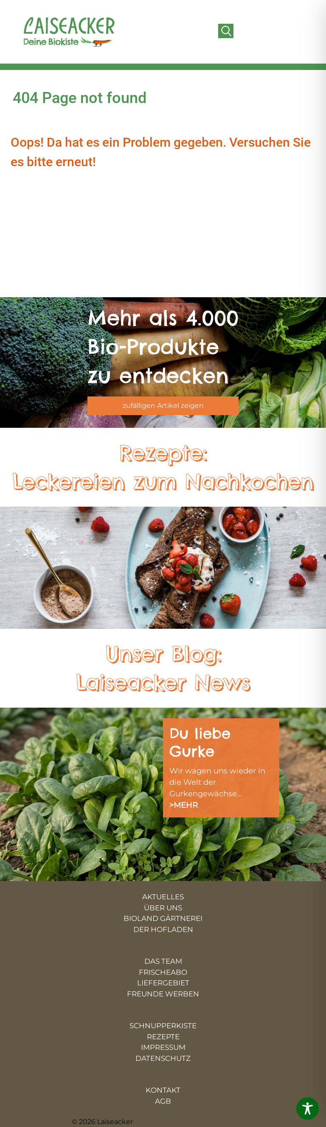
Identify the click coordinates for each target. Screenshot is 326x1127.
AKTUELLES (163, 897)
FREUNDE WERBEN (163, 994)
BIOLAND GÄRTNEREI (163, 918)
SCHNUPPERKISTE (163, 1025)
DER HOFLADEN (163, 929)
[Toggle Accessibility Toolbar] (307, 1108)
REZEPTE (163, 1036)
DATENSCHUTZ (163, 1058)
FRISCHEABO (163, 972)
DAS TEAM (163, 961)
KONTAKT (163, 1090)
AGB (163, 1101)
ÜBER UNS (163, 908)
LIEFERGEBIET (163, 983)
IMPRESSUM (163, 1047)
